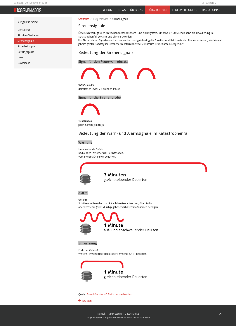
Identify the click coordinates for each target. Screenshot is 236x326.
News (122, 10)
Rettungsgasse (26, 51)
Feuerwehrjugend (184, 10)
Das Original (211, 10)
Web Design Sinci (106, 317)
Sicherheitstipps (26, 46)
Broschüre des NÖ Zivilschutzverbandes (109, 294)
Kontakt (101, 313)
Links (20, 57)
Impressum (115, 313)
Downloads (24, 62)
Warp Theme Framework (138, 317)
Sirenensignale (26, 40)
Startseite (83, 18)
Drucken (85, 300)
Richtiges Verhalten (28, 35)
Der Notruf (24, 29)
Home (108, 10)
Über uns (136, 10)
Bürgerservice (158, 10)
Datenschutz (132, 313)
